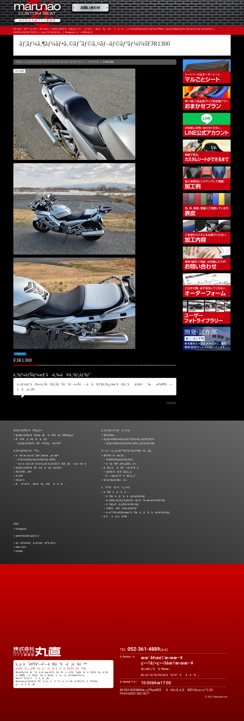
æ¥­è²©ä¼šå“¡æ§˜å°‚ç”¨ (28, 536)
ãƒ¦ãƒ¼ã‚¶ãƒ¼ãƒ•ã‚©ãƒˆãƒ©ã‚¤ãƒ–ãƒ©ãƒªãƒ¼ (189, 29)
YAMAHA (93, 62)
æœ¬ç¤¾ (21, 547)
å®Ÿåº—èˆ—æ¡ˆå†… (171, 19)
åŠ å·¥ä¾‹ (45, 29)
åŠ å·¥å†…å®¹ (20, 29)
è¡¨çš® (33, 29)
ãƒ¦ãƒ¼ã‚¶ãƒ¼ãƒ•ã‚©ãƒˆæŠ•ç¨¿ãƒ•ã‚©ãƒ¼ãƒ (130, 443)
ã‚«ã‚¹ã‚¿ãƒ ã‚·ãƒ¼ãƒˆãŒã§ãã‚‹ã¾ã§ (52, 463)
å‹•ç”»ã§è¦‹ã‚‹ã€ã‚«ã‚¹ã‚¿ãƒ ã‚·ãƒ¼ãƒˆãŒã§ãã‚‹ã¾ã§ (207, 151)
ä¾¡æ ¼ (171, 8)
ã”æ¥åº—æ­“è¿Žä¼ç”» (121, 463)
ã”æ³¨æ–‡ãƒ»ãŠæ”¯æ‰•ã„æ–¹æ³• (91, 8)
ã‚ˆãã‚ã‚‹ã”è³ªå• (91, 19)
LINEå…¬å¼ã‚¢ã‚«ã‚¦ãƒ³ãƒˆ (207, 125)
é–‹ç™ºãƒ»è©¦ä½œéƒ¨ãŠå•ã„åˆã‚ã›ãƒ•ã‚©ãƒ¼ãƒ (207, 339)
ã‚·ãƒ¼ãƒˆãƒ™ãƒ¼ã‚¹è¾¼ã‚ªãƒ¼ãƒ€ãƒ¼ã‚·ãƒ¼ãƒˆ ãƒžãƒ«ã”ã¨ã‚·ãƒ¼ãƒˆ (207, 71)
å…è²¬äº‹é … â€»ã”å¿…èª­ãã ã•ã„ (102, 29)
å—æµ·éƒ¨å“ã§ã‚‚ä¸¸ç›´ (121, 475)
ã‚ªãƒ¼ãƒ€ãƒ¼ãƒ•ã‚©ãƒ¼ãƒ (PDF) (146, 29)
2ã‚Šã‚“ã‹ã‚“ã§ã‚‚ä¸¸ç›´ (119, 471)
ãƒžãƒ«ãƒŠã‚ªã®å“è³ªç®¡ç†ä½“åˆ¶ (39, 443)
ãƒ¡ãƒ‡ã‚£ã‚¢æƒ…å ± (131, 19)
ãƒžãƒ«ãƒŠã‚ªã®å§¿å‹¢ (64, 29)
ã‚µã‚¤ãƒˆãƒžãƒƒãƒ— (52, 32)
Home (19, 62)
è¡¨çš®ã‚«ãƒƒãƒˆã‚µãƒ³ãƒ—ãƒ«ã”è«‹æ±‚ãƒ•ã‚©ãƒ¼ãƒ (136, 500)
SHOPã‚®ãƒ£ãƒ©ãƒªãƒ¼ (26, 32)
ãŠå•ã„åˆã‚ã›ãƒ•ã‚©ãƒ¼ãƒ (126, 496)
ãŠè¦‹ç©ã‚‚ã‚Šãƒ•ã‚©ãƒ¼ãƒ (122, 504)
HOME (19, 551)
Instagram (70, 32)
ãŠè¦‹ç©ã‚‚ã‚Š (131, 8)
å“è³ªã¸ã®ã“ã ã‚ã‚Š (31, 439)
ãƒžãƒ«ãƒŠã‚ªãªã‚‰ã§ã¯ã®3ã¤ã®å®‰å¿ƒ (45, 435)
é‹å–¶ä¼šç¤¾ (85, 32)
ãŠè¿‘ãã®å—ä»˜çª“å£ (211, 8)
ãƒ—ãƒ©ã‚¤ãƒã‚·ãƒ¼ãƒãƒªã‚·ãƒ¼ (35, 543)
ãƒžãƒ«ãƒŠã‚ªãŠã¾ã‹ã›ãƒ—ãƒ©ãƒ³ (207, 98)
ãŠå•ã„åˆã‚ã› (211, 19)
